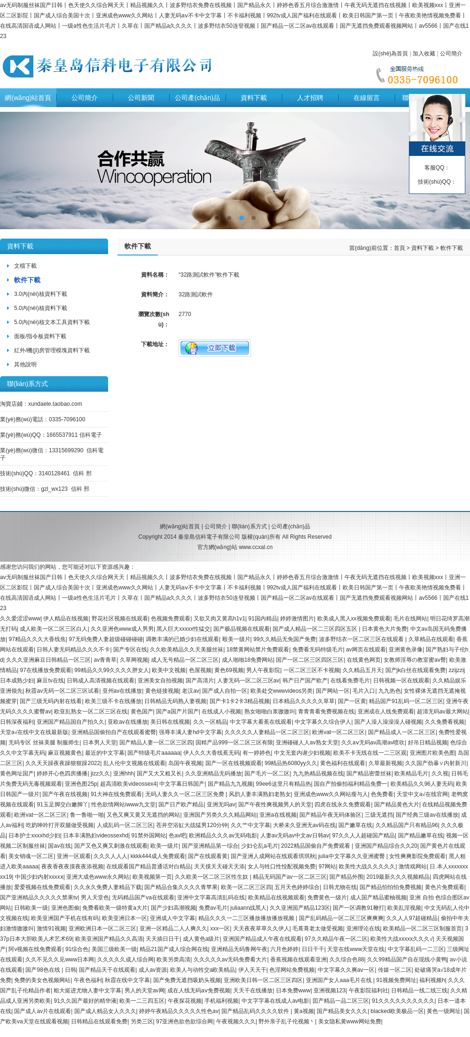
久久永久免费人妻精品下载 (107, 887)
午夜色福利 (88, 980)
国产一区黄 (352, 701)
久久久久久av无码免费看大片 (230, 959)
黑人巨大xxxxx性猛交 (183, 629)
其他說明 (25, 364)
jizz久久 (100, 773)
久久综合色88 (346, 959)
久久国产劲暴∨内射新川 (435, 763)
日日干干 (313, 949)
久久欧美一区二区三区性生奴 (212, 877)
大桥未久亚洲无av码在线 (304, 825)
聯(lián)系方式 (249, 526)
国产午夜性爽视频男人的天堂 (275, 804)
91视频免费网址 (396, 980)
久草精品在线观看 (431, 639)
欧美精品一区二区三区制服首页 (422, 928)
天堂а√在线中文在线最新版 (34, 732)
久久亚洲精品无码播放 (213, 773)
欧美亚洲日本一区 (124, 918)
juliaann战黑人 (248, 908)
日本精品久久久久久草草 (304, 701)
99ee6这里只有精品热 (283, 784)
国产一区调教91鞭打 (358, 908)
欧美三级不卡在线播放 (113, 701)
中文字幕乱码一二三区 (416, 949)
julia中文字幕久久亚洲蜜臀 (352, 856)
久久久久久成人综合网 (125, 959)
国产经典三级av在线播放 (427, 815)
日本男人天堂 (100, 742)
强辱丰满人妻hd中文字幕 (190, 732)
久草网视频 (134, 660)
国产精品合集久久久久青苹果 (181, 887)
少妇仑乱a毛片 (259, 846)
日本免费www (293, 990)
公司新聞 (141, 97)
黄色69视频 (228, 670)
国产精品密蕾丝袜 (369, 773)
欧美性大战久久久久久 (367, 866)
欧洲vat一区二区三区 (338, 732)
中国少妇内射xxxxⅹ (39, 877)
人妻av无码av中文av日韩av (294, 835)
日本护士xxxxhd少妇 (34, 835)
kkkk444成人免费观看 (158, 856)
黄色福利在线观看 (342, 763)
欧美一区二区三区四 (246, 887)
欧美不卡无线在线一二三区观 (370, 753)
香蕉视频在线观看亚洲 (298, 959)
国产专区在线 (130, 649)
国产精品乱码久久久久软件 (255, 1011)
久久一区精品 (210, 722)
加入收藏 (424, 53)
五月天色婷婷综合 (297, 887)
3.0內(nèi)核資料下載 (40, 294)
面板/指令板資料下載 (40, 336)
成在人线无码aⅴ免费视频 (198, 990)
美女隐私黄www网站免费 (349, 1021)
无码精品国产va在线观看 (143, 897)
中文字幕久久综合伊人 (323, 722)
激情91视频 (51, 928)
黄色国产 (142, 711)
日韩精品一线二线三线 (419, 990)
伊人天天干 (252, 970)
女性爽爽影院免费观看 (417, 856)
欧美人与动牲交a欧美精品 (202, 970)
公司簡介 (451, 53)
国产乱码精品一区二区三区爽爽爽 (341, 918)
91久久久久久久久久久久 (403, 1001)
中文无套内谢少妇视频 (302, 753)
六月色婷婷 (284, 949)
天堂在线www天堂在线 (355, 949)
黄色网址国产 (17, 773)
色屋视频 (200, 670)
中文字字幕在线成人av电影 (276, 1001)
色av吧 (177, 835)
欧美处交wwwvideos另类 (282, 691)
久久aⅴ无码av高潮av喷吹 (373, 742)
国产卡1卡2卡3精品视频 (240, 701)
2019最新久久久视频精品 (398, 877)
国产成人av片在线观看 (42, 1011)
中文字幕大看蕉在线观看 (261, 722)
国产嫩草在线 (355, 825)
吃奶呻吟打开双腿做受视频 (60, 825)
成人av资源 (153, 970)
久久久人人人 (110, 856)
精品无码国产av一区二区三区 (290, 877)
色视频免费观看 (170, 618)
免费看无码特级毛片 (317, 649)
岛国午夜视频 (185, 763)
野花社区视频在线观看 (120, 618)
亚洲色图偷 (65, 908)
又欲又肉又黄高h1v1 (219, 618)
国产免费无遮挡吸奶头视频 (187, 980)
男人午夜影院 (263, 670)
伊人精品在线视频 (65, 618)
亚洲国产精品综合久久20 (386, 846)
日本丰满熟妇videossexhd (95, 835)
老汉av (190, 691)
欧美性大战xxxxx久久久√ (401, 939)
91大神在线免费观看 (116, 794)
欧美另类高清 (173, 959)
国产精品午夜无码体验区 (330, 815)
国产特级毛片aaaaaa (153, 753)
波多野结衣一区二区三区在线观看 (362, 639)
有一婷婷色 (257, 753)
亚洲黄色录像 (406, 649)
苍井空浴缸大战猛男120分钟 (191, 825)
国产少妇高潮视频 (173, 908)
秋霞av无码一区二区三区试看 (62, 691)
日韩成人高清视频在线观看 (100, 680)
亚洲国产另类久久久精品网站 (220, 815)
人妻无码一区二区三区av (248, 680)
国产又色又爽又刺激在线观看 (111, 846)
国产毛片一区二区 (267, 773)
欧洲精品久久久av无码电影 (223, 835)
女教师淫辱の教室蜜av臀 (415, 660)
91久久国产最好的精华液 (85, 1001)
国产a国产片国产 (177, 711)
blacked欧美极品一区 (397, 1011)
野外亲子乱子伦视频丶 (286, 1021)
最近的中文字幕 (105, 753)
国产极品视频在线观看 (241, 629)
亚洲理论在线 (363, 928)
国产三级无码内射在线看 (51, 701)
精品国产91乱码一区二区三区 (406, 701)
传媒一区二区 (395, 970)
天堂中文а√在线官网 (422, 794)
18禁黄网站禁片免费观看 (258, 649)
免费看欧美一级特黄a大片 (115, 908)
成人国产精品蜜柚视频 (378, 897)
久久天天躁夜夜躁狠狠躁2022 (62, 763)
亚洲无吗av (221, 804)
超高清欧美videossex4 (128, 784)
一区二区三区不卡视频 (311, 670)
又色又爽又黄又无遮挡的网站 (143, 815)
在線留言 (366, 97)
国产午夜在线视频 (64, 794)
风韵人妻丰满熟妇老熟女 (260, 794)
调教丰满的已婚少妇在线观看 (182, 639)
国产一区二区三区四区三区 (310, 660)
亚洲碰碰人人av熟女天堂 (307, 742)
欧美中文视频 (169, 670)
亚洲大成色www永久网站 (97, 877)
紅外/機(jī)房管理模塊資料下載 (52, 350)
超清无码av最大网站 (442, 711)
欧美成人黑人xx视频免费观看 (354, 618)
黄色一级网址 (444, 1011)
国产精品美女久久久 (342, 1011)
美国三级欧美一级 (114, 949)
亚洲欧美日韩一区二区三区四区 (263, 980)
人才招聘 (310, 97)
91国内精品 (262, 618)
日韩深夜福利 (17, 722)
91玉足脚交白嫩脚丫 (62, 804)
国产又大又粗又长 (159, 773)
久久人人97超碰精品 (412, 918)
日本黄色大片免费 (384, 629)
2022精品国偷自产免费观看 (316, 846)
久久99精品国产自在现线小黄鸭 (406, 959)
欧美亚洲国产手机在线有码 (65, 918)
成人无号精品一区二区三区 (185, 660)
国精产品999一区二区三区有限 (234, 742)
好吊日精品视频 (427, 742)
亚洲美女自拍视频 (160, 680)
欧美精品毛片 (411, 773)
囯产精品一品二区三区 (341, 1001)
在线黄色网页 (364, 660)
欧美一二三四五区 (141, 1001)
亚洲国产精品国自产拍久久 (70, 722)
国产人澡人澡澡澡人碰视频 (388, 722)
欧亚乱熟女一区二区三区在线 (90, 711)
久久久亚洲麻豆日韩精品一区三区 (48, 660)
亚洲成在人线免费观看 (386, 711)
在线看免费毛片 (350, 680)
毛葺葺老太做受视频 (317, 928)
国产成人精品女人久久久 (105, 1011)
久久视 (439, 773)
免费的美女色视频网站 (42, 980)
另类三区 (142, 1021)
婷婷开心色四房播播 (62, 773)
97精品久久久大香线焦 (36, 639)
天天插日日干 (163, 939)
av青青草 (105, 660)
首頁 (399, 248)
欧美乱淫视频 (404, 908)
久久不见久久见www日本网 (59, 959)
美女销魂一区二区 (31, 856)
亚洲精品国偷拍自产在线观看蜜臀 (113, 732)
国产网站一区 (333, 691)
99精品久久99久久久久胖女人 (111, 670)
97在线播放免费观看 (45, 670)
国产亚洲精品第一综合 (210, 846)
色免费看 (382, 794)
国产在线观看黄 (207, 856)
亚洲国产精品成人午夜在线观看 (262, 939)
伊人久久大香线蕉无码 (211, 753)
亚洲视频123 (329, 990)
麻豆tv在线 (50, 680)
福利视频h (432, 980)
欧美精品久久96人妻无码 (422, 784)
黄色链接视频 (162, 691)
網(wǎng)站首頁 (28, 97)
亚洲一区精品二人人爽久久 (173, 928)
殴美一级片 (236, 639)
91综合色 (76, 949)
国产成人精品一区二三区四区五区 (316, 629)
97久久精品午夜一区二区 (336, 939)
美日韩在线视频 (170, 722)
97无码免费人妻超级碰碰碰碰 (105, 639)
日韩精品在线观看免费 (99, 1021)
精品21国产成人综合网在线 (174, 949)
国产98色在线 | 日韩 (50, 970)
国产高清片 (200, 680)
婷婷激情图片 (297, 618)
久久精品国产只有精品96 (407, 825)
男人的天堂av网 (144, 990)
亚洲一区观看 (74, 856)
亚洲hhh (123, 773)
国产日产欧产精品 (181, 804)
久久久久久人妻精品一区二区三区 (267, 732)
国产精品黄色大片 (396, 804)
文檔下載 (25, 266)
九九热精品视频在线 (318, 773)
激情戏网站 (413, 866)
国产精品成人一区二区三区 (402, 732)
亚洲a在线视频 (278, 815)
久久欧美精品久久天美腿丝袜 (186, 649)
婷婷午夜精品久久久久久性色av (179, 1011)
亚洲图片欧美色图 (432, 753)
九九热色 (389, 691)
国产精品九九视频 (230, 784)
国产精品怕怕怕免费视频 (391, 887)
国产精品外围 (346, 877)
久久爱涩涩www (20, 618)
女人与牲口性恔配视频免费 (281, 866)
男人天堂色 (95, 897)
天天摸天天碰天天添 (219, 866)
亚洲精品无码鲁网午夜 (239, 949)
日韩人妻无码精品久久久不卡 (73, 649)
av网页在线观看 (366, 649)
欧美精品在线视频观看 (276, 897)
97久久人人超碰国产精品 (363, 835)
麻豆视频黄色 (65, 753)
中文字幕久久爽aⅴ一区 (346, 970)
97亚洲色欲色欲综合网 (184, 1021)
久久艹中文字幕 (250, 825)
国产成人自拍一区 (224, 691)
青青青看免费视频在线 (326, 711)
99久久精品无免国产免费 (284, 639)
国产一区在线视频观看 (233, 763)
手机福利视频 (221, 1001)
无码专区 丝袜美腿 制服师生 (43, 742)
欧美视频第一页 (152, 877)
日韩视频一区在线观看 (401, 680)
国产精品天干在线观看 (107, 970)
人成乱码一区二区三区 (125, 825)
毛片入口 (363, 691)
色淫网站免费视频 (291, 970)
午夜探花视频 (185, 1001)
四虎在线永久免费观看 (342, 804)
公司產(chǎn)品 (197, 97)
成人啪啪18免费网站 (247, 660)
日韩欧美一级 (31, 908)
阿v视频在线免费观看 (35, 949)
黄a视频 (304, 1011)
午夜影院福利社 (368, 990)
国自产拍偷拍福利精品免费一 (350, 784)
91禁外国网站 (148, 835)
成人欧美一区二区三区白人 (53, 629)
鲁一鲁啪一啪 (87, 815)
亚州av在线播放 (122, 691)
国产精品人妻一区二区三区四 (156, 742)
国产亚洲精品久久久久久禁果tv (39, 897)
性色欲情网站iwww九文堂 (123, 804)
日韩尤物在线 (340, 887)
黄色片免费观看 (444, 887)
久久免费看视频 (444, 722)
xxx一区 (220, 928)
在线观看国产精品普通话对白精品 (148, 866)
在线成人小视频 (221, 711)
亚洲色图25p (81, 784)
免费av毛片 (213, 908)
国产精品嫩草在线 (420, 835)
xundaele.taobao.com (55, 404)
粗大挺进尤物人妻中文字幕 (87, 990)
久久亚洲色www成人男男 (122, 629)
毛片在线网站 (410, 618)
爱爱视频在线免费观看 (42, 887)
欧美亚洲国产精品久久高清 (109, 939)
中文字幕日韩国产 (181, 784)
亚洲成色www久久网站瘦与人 (331, 794)
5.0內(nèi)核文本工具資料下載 (52, 322)
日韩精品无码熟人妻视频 (175, 701)
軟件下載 (27, 280)
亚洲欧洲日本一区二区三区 (102, 928)
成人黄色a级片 (201, 939)
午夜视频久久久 (236, 1021)
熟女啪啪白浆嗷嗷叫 (269, 711)
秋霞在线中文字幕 (127, 980)
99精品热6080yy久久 (291, 763)
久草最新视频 (385, 763)
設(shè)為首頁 (390, 53)
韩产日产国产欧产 (305, 680)
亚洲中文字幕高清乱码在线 (211, 897)
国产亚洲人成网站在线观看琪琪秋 (273, 856)
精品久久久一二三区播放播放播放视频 (247, 918)
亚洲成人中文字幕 (172, 918)
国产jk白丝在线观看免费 (415, 670)
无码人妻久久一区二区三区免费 (185, 794)
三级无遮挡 (379, 815)
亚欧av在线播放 (128, 722)
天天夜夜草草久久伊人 (261, 928)
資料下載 (254, 97)
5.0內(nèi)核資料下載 (40, 308)
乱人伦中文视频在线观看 (134, 763)
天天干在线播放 (253, 990)
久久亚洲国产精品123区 (300, 908)
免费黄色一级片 (327, 897)
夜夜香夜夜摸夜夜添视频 (72, 866)
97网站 (327, 866)
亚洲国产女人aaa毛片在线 (339, 980)
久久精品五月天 (362, 670)
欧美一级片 (164, 846)
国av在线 (59, 846)
